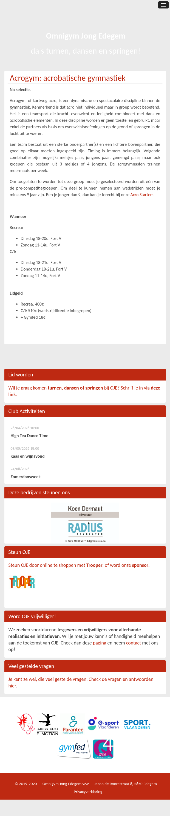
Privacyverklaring (88, 791)
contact (133, 643)
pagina (99, 643)
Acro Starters (142, 194)
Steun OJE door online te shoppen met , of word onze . (79, 565)
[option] (85, 523)
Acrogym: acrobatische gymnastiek (68, 78)
